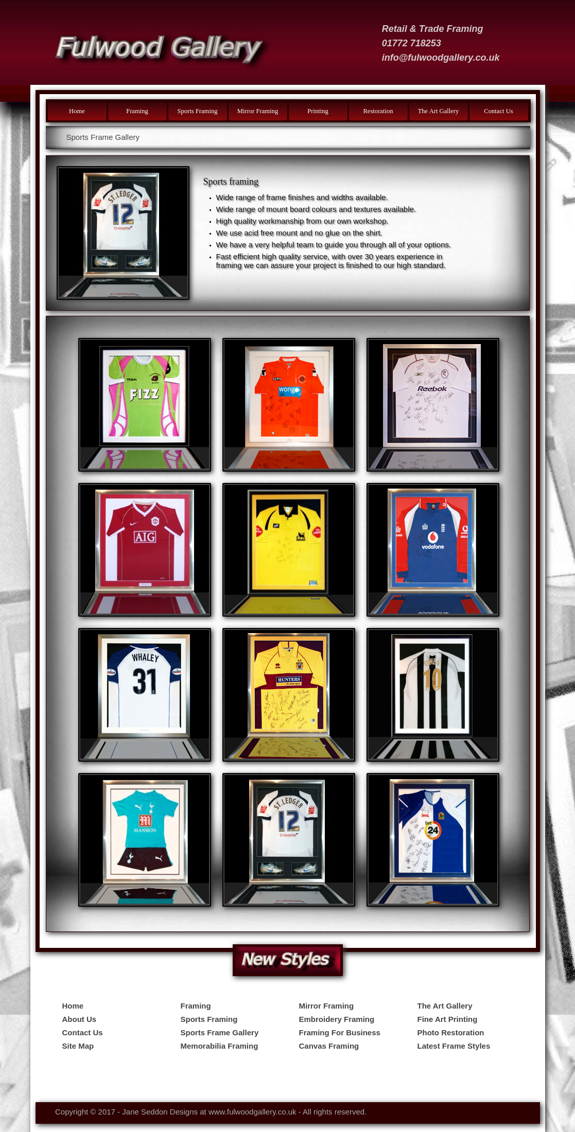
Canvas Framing (329, 1045)
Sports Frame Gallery (220, 1032)
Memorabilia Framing (219, 1045)
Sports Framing (197, 111)
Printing (317, 111)
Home (77, 111)
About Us (79, 1019)
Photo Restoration (450, 1032)
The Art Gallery (438, 111)
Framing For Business (339, 1032)
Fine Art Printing (447, 1019)
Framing (137, 111)
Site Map (78, 1045)
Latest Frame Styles (454, 1045)
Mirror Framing (257, 111)
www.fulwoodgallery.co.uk (252, 1111)
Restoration (378, 111)
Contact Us (498, 111)
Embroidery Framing (337, 1019)
